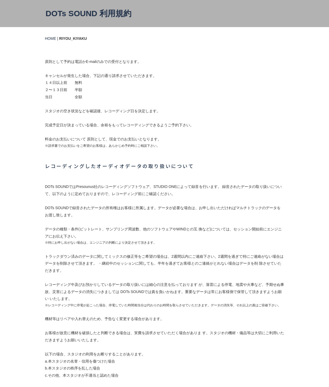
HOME (50, 38)
